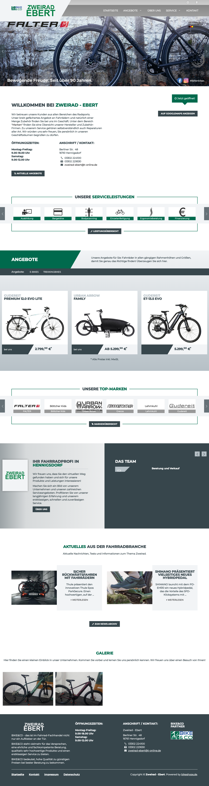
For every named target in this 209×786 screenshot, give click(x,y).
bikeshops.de (189, 774)
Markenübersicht (104, 424)
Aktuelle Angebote (28, 173)
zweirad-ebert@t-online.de (80, 164)
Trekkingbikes (52, 272)
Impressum (51, 774)
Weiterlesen (79, 600)
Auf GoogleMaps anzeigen (178, 113)
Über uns (154, 10)
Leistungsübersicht (105, 231)
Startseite (110, 10)
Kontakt (192, 10)
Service (171, 10)
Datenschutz (72, 774)
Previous (2, 51)
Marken (17, 124)
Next (206, 51)
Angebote (130, 10)
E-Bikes (34, 272)
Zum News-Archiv (104, 624)
